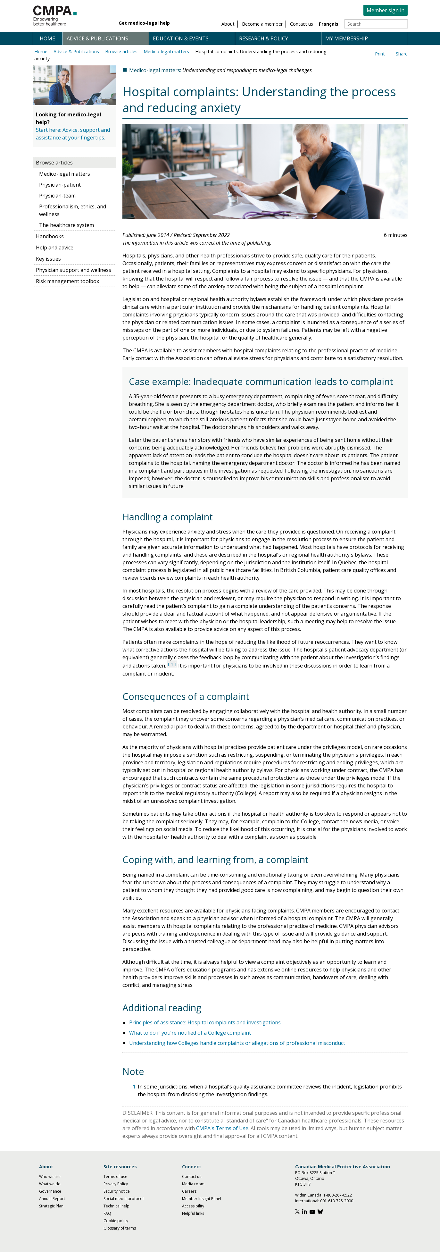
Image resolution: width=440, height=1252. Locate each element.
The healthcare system (66, 225)
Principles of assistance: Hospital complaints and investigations (205, 1022)
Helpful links (193, 1213)
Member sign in (385, 10)
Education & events (181, 38)
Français (328, 24)
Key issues (48, 258)
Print (380, 54)
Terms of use (115, 1176)
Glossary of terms (120, 1228)
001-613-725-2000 (336, 1201)
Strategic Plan (51, 1206)
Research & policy (263, 38)
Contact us (191, 1176)
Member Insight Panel (201, 1198)
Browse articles (121, 51)
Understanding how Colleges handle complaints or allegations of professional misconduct (237, 1042)
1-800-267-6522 (337, 1195)
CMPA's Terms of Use (222, 1128)
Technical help (116, 1206)
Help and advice (54, 247)
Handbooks (50, 236)
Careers (189, 1191)
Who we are (50, 1176)
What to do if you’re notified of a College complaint (190, 1032)
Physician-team (57, 195)
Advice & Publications (76, 51)
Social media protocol (124, 1198)
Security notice (117, 1191)
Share (402, 54)
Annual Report (52, 1198)
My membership (346, 38)
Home (47, 38)
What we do (50, 1184)
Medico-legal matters (166, 51)
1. (135, 1086)
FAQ (107, 1213)
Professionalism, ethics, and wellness (72, 210)
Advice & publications (97, 38)
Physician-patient (60, 184)
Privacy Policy (116, 1184)
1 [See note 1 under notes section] (172, 664)
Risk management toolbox (67, 281)
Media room (193, 1184)
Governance (50, 1191)
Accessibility (193, 1206)
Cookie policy (116, 1220)
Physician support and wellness (73, 269)
